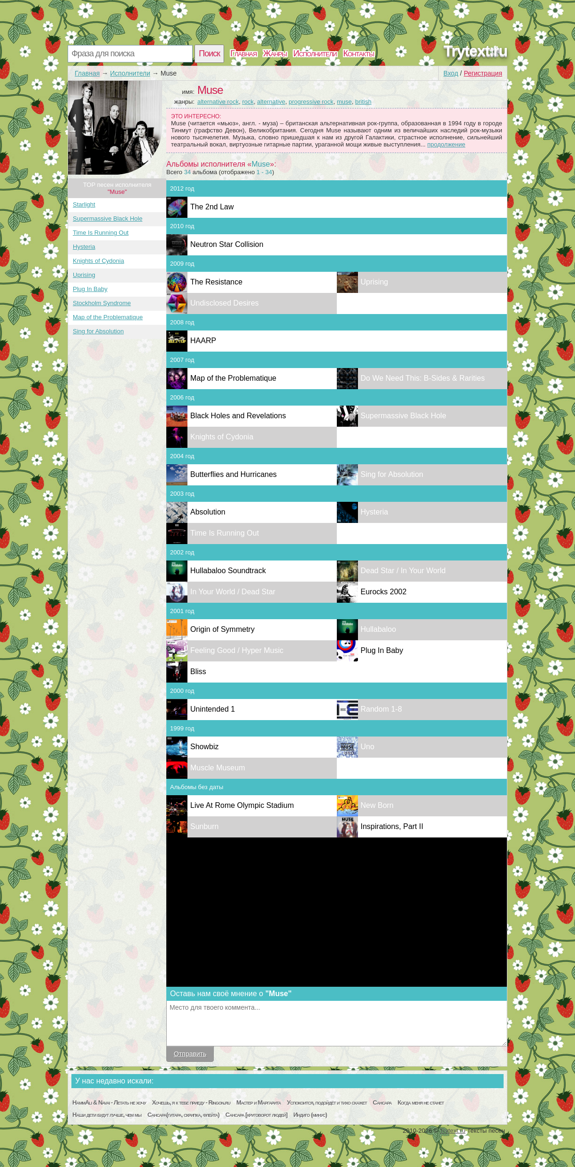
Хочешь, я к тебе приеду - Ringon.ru (191, 1102)
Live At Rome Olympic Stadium (242, 805)
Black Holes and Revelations (238, 416)
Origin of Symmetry (222, 629)
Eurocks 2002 (384, 592)
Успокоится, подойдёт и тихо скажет (327, 1102)
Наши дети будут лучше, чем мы (106, 1114)
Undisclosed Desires (224, 303)
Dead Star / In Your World (403, 571)
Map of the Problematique (108, 317)
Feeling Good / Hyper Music (236, 650)
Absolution (207, 512)
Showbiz (204, 747)
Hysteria (84, 246)
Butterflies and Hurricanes (233, 474)
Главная (243, 53)
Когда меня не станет (420, 1102)
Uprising (84, 274)
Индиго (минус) (310, 1114)
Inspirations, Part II (392, 826)
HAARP (203, 341)
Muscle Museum (217, 768)
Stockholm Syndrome (102, 303)
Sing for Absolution (98, 331)
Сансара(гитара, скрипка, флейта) (183, 1114)
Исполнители (314, 53)
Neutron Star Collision (227, 244)
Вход (450, 73)
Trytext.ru (475, 50)
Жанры (275, 53)
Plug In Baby (90, 288)
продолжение (446, 144)
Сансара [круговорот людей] (256, 1114)
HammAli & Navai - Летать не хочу (109, 1102)
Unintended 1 (212, 709)
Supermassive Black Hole (107, 218)
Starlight (84, 204)
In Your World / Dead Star (232, 592)
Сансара (382, 1102)
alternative (271, 101)
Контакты (358, 53)
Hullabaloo (378, 629)
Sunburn (204, 826)
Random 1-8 (381, 709)
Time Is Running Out (101, 232)
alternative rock (218, 101)
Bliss (198, 672)
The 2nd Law (212, 207)
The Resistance (216, 282)
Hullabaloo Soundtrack (228, 571)
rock (248, 101)
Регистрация (483, 73)
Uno (367, 747)
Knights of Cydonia (98, 260)
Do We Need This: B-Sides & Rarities (423, 378)
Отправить (190, 1054)
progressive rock (310, 101)
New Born (377, 805)
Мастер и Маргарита (258, 1102)
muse (344, 101)
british (363, 101)
